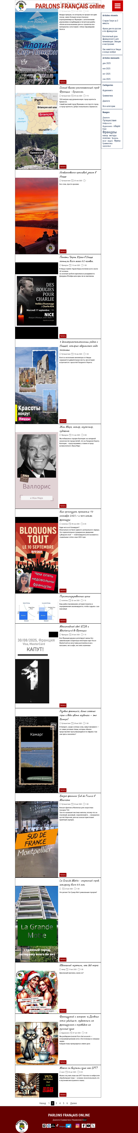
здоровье (107, 146)
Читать (63, 82)
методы (113, 135)
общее (116, 126)
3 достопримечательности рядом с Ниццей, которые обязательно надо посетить (78, 346)
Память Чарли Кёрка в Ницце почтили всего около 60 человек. (76, 259)
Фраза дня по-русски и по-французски (112, 29)
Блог (85, 1120)
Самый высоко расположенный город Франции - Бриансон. (79, 89)
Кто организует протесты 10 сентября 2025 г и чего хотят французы (76, 516)
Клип (104, 129)
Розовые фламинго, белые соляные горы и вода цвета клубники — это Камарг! (77, 715)
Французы (64, 265)
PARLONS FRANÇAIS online (70, 5)
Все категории (109, 106)
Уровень (115, 138)
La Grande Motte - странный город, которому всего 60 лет (79, 882)
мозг (63, 1072)
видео (110, 141)
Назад (42, 1103)
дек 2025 (107, 63)
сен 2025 (107, 79)
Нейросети (107, 123)
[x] (93, 1126)
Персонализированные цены (74, 596)
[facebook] (84, 1126)
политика (64, 524)
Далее (73, 1103)
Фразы (117, 140)
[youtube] (88, 1126)
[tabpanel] (69, 1119)
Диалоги (106, 101)
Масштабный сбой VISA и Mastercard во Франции (74, 628)
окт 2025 (106, 74)
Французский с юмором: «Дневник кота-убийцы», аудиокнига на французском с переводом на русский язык (79, 1022)
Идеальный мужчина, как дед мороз (78, 965)
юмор (63, 969)
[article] (58, 42)
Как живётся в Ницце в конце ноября (112, 50)
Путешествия (65, 11)
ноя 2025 (106, 68)
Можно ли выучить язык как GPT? (78, 1068)
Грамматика (108, 95)
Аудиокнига (65, 1033)
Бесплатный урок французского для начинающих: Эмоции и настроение (112, 40)
